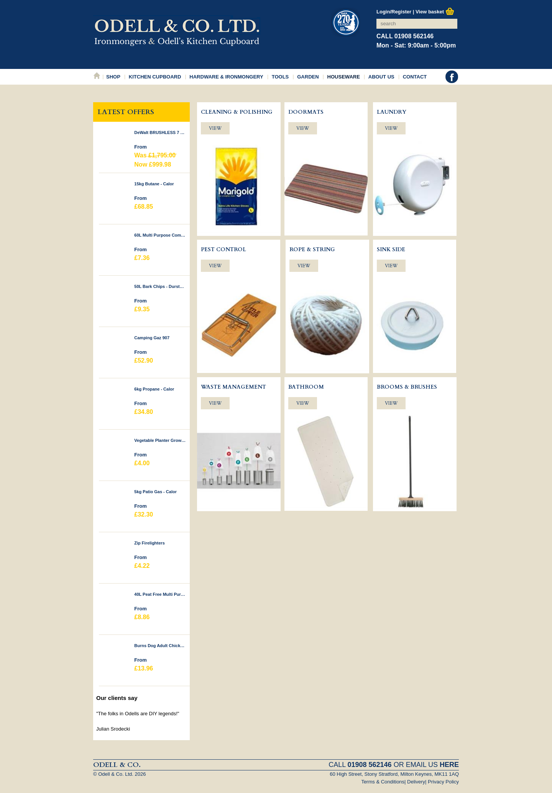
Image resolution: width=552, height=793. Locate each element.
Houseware (343, 77)
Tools (280, 77)
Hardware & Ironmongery (226, 77)
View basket (435, 12)
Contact (415, 77)
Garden (308, 77)
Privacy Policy (443, 782)
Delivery (416, 782)
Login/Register (393, 12)
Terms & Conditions (382, 782)
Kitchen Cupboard (155, 77)
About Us (381, 77)
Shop (113, 77)
